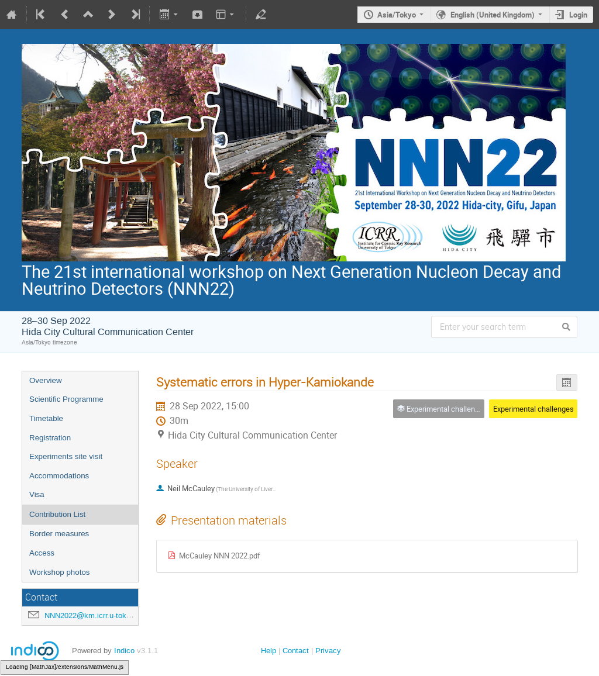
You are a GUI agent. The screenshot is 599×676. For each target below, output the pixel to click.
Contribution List (57, 514)
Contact (296, 651)
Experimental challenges (533, 408)
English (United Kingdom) (492, 14)
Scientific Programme (66, 399)
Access (41, 553)
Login (578, 14)
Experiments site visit (65, 456)
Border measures (59, 533)
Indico (124, 651)
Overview (45, 380)
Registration (50, 437)
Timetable (46, 418)
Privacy (328, 651)
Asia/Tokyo (396, 14)
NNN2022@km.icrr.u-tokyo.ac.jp (98, 615)
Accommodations (59, 475)
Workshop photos (59, 572)
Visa (36, 494)
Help (268, 651)
